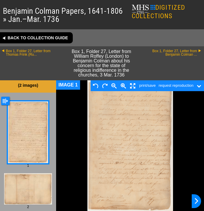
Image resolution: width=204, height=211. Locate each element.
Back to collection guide (38, 37)
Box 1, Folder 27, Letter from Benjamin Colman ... (174, 52)
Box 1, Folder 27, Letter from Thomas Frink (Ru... (28, 52)
